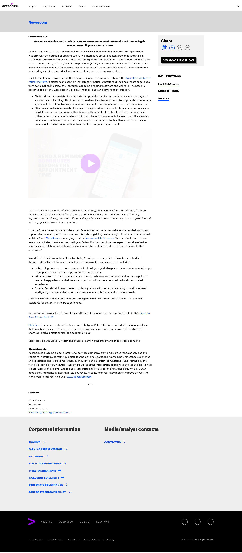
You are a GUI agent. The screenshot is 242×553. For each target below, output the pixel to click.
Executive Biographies (44, 463)
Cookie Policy (73, 539)
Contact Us (112, 442)
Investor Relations (42, 470)
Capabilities (49, 6)
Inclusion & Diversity (43, 477)
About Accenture (101, 6)
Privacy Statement (35, 539)
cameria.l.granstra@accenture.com (49, 412)
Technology (163, 98)
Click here (34, 324)
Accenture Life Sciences (99, 238)
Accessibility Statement (93, 539)
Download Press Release (179, 60)
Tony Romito (53, 238)
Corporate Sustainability (47, 492)
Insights (33, 6)
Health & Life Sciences (168, 83)
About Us (46, 521)
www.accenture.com (79, 376)
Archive (34, 442)
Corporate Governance (45, 484)
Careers (82, 6)
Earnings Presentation (45, 449)
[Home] (10, 5)
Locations (102, 521)
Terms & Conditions (55, 539)
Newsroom (37, 22)
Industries (67, 6)
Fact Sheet (35, 456)
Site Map (110, 539)
